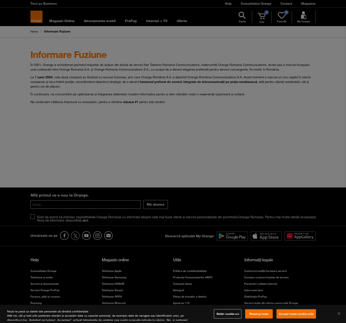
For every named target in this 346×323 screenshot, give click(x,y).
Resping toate (259, 313)
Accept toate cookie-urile (296, 313)
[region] (173, 314)
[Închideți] (339, 313)
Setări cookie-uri (227, 313)
